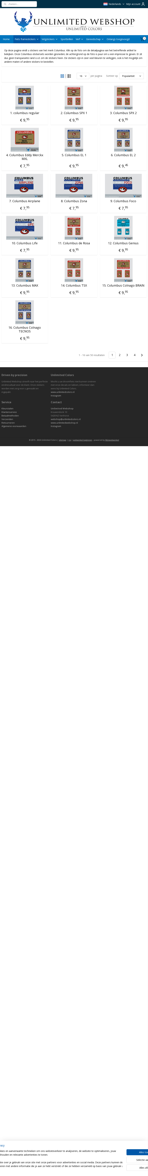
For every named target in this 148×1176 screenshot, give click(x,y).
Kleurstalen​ (7, 408)
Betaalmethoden (10, 415)
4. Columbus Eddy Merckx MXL (24, 157)
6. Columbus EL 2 (123, 155)
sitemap (62, 440)
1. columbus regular (24, 113)
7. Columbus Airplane (24, 201)
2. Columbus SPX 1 (74, 113)
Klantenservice (9, 412)
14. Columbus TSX (74, 285)
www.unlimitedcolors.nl (63, 392)
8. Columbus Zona (74, 201)
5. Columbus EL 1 (74, 155)
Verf (79, 39)
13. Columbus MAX (24, 285)
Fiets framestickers (27, 39)
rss (69, 440)
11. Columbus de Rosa (74, 243)
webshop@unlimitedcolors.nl (66, 419)
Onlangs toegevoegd (118, 39)
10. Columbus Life (25, 243)
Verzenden (7, 419)
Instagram (56, 395)
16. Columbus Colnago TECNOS (24, 329)
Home (6, 39)
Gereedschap (95, 39)
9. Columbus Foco (123, 201)
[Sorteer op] (131, 76)
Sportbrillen (67, 39)
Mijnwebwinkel (112, 440)
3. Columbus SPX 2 (123, 113)
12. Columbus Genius (123, 243)
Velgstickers (50, 39)
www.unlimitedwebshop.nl (64, 422)
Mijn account (135, 4)
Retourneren (8, 422)
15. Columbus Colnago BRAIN (123, 285)
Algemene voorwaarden (14, 426)
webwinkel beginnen (82, 440)
